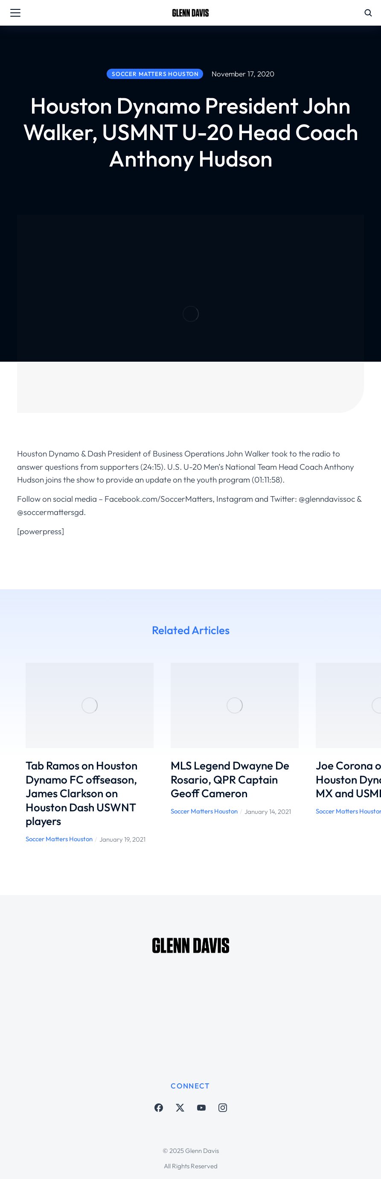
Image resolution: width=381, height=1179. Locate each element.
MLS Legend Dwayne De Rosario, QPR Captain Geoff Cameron (230, 779)
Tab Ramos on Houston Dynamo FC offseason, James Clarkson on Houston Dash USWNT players (81, 793)
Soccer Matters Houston (59, 839)
